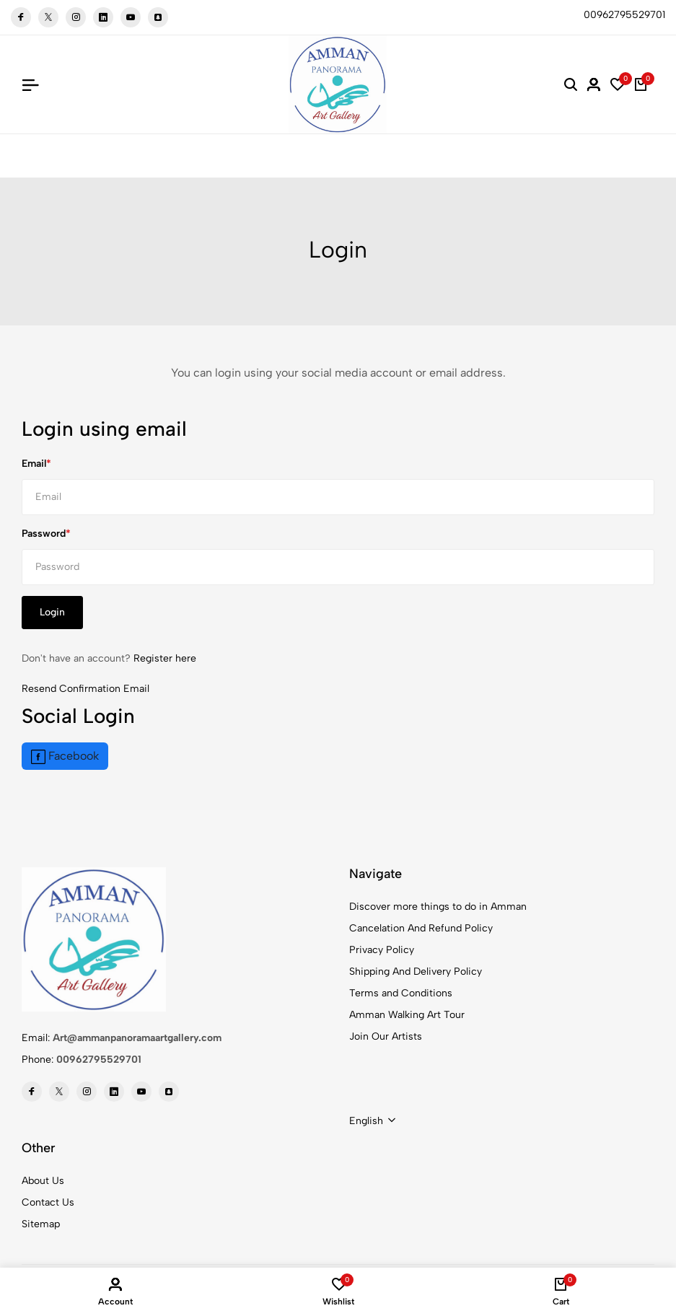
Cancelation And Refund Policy (421, 928)
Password (44, 533)
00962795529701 (98, 1059)
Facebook (65, 756)
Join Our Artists (385, 1036)
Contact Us (48, 1202)
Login (52, 612)
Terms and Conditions (400, 993)
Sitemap (41, 1224)
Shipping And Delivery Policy (415, 971)
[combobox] (372, 1121)
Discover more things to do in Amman (438, 906)
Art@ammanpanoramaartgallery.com (137, 1038)
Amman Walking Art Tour (407, 1015)
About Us (43, 1181)
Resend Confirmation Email (85, 689)
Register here (164, 658)
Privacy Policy (381, 950)
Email (34, 463)
